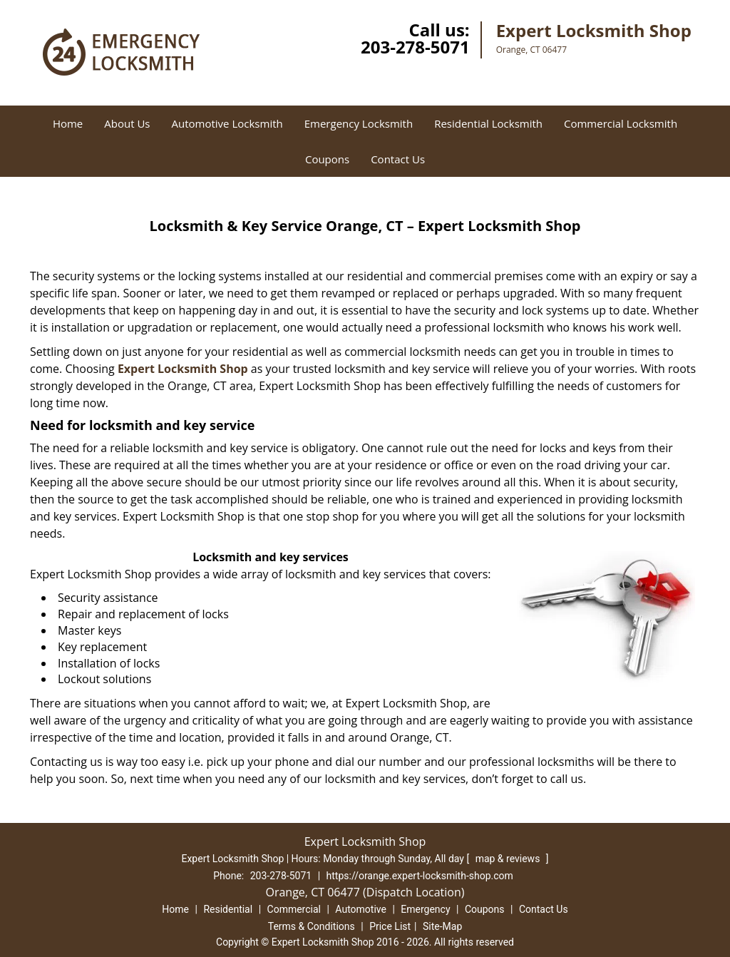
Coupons (327, 159)
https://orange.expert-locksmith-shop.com (420, 875)
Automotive (360, 909)
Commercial (294, 909)
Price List (390, 926)
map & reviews (509, 858)
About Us (127, 123)
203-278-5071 (415, 46)
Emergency (425, 909)
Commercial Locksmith (620, 123)
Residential (227, 909)
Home (68, 123)
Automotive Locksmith (227, 123)
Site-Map (442, 926)
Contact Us (398, 159)
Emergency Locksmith (358, 123)
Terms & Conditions (311, 926)
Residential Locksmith (488, 123)
